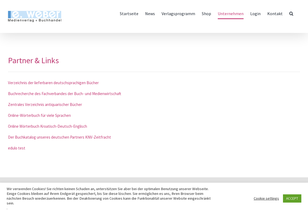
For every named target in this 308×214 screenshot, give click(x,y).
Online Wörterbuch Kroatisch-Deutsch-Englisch (47, 126)
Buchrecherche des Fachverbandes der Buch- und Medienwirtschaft (64, 93)
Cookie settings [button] (266, 198)
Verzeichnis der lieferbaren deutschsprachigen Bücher (53, 82)
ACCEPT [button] (292, 198)
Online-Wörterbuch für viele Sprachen (39, 115)
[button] (291, 13)
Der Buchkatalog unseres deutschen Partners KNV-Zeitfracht (59, 137)
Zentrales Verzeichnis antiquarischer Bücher (45, 104)
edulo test (16, 148)
